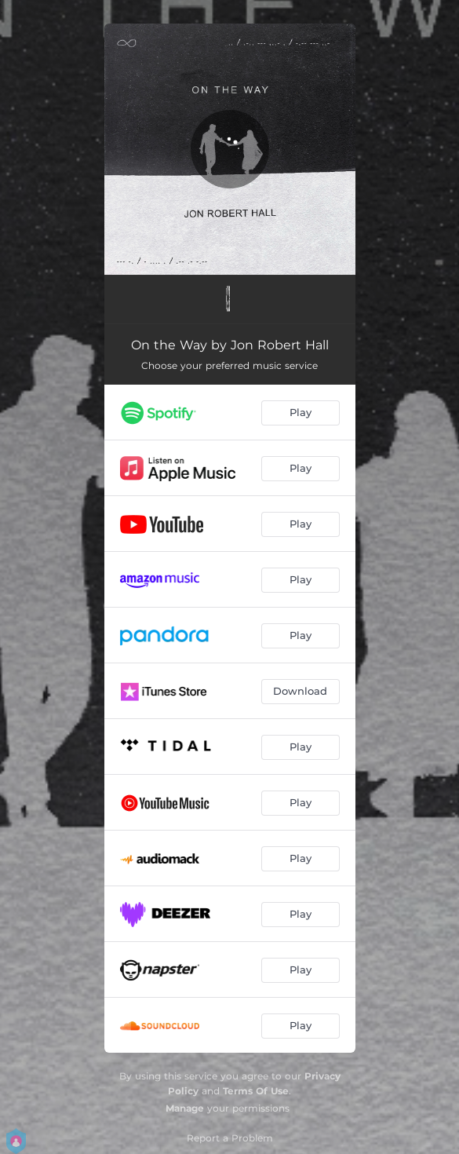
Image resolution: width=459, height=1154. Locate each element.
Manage (185, 1108)
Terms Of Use (256, 1091)
